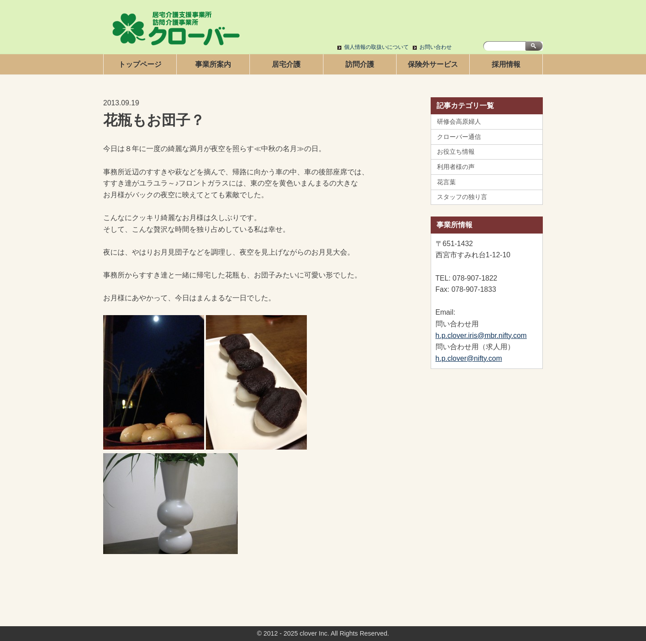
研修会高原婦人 (459, 121)
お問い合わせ (435, 47)
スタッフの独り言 (462, 196)
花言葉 (446, 182)
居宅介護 (286, 64)
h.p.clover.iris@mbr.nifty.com (481, 335)
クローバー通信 (459, 136)
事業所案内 (213, 64)
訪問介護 (359, 64)
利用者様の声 (456, 166)
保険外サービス (433, 64)
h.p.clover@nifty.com (469, 358)
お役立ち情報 (456, 151)
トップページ (140, 64)
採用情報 (506, 64)
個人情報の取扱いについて (376, 47)
